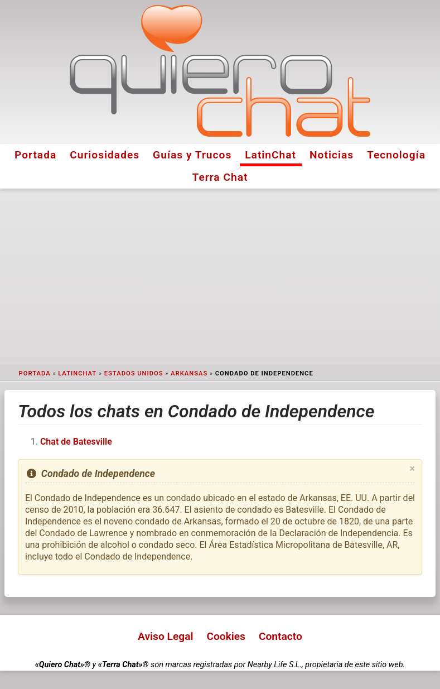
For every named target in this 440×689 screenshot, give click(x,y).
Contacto (280, 636)
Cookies (225, 636)
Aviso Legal (165, 636)
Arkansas (189, 373)
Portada (35, 154)
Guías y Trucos (192, 154)
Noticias (332, 154)
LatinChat (270, 154)
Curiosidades (104, 154)
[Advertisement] (220, 277)
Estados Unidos (133, 373)
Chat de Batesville (76, 441)
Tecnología (396, 154)
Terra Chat (220, 177)
